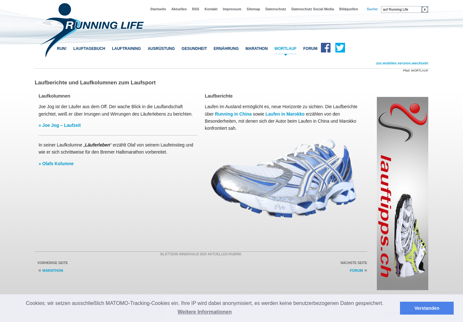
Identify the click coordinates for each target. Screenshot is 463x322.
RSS (195, 9)
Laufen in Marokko (285, 114)
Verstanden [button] (427, 308)
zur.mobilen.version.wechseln (402, 63)
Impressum (232, 9)
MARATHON (52, 270)
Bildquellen (348, 9)
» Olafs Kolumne (56, 163)
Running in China (233, 114)
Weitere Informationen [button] (204, 312)
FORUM (310, 48)
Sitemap (253, 9)
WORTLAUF (286, 48)
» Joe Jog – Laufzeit (60, 125)
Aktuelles (179, 9)
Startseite (158, 9)
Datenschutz (276, 9)
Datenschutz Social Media (312, 9)
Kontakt (210, 9)
